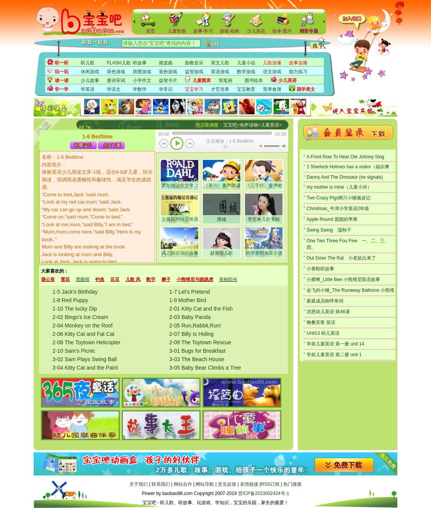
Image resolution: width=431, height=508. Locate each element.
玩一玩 (62, 71)
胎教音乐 (194, 63)
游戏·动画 (229, 31)
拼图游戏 (142, 71)
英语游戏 (220, 71)
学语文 (114, 89)
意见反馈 (227, 484)
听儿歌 (88, 63)
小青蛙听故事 (320, 268)
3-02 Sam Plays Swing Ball (84, 359)
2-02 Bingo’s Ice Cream (80, 317)
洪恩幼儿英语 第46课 (328, 311)
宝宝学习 (194, 89)
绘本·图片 (282, 31)
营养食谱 (272, 89)
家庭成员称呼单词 (325, 301)
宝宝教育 (246, 89)
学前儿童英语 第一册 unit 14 (335, 344)
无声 (261, 146)
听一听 (62, 63)
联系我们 (161, 484)
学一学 (62, 89)
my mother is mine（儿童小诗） (339, 187)
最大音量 (284, 146)
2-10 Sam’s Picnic (73, 351)
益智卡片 (168, 80)
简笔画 (225, 80)
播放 (177, 144)
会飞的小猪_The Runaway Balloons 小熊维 (350, 290)
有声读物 (249, 125)
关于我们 (138, 484)
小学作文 (142, 80)
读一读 (62, 80)
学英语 (88, 89)
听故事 (140, 63)
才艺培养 (220, 89)
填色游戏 (116, 71)
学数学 (140, 89)
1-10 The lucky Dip (74, 309)
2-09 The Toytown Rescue (200, 342)
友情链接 (249, 484)
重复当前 (225, 146)
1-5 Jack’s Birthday (75, 292)
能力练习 (298, 71)
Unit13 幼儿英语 (323, 333)
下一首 (189, 144)
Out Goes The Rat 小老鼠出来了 (341, 258)
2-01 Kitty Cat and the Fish (201, 309)
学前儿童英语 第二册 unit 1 (334, 354)
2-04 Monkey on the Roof (82, 325)
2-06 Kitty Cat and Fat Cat (83, 334)
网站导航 (205, 484)
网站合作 (183, 484)
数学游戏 (246, 71)
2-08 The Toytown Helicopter (86, 342)
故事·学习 (203, 31)
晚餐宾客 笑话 (321, 322)
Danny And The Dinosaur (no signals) (345, 177)
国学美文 (306, 89)
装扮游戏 (168, 71)
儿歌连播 (272, 63)
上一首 (164, 144)
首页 (150, 31)
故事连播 (298, 63)
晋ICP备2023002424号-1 (263, 493)
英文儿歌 (220, 63)
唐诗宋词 (116, 80)
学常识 (166, 89)
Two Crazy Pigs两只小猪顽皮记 (339, 198)
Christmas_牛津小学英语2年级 (338, 208)
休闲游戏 (90, 71)
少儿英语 (256, 31)
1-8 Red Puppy (70, 300)
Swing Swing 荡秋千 (329, 230)
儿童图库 (202, 80)
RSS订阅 (270, 484)
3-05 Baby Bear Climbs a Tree (205, 368)
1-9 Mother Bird (187, 300)
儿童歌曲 (177, 31)
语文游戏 (272, 71)
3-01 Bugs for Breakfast (197, 351)
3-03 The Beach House (196, 359)
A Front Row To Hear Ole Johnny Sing (345, 156)
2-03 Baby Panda (190, 317)
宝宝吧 (230, 125)
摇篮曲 (166, 63)
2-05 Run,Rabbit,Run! (195, 325)
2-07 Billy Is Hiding (191, 334)
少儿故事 (90, 80)
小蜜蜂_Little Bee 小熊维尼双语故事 (343, 279)
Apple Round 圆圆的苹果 (332, 219)
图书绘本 (254, 80)
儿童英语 (270, 125)
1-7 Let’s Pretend (189, 292)
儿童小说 (246, 63)
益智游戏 (194, 71)
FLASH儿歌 (119, 63)
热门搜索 (292, 484)
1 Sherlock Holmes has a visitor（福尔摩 (348, 166)
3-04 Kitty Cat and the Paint (85, 368)
